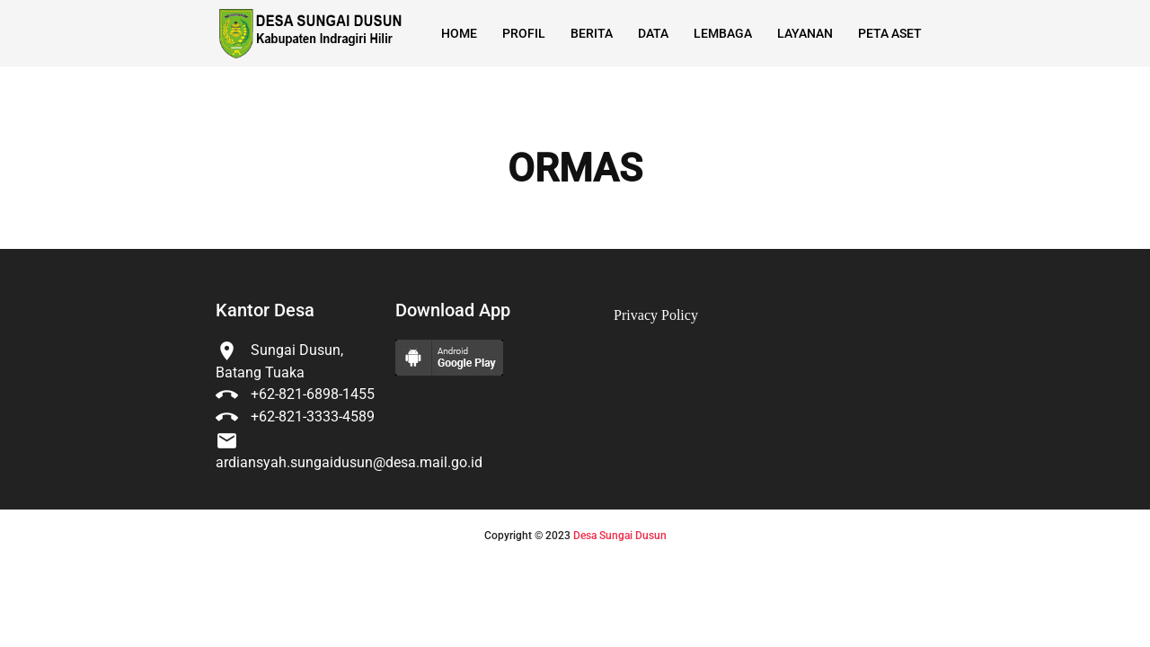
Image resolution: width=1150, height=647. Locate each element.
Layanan (805, 33)
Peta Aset (890, 33)
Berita (592, 33)
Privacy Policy (656, 315)
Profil (523, 33)
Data (653, 33)
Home (459, 33)
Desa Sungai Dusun (620, 535)
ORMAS (575, 169)
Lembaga (723, 33)
